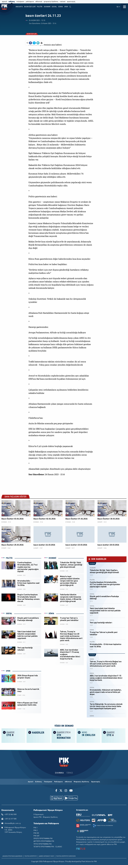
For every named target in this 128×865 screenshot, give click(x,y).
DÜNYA (51, 614)
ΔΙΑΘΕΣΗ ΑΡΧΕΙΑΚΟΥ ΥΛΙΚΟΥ (46, 856)
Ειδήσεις (38, 781)
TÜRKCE (69, 773)
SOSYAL (9, 614)
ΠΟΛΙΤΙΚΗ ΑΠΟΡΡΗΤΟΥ (30, 856)
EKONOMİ (52, 558)
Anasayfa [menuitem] (19, 7)
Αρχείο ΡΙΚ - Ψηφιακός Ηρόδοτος (46, 817)
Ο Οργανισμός (39, 814)
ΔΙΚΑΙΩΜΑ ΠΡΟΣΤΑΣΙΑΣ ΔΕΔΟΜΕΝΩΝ (12, 856)
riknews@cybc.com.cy (12, 823)
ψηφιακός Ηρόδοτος (51, 1)
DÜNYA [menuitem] (60, 7)
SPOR (8, 671)
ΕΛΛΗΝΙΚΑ (59, 773)
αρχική (4, 1)
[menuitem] (70, 7)
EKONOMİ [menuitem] (47, 7)
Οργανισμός (95, 781)
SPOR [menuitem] (66, 7)
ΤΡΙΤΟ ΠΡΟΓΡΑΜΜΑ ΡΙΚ (43, 844)
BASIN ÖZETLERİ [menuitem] (30, 7)
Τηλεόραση (48, 781)
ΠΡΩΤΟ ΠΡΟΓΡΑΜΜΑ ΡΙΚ (43, 838)
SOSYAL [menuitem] (54, 7)
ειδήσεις (12, 1)
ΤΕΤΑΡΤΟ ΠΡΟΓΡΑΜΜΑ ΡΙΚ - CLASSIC (48, 847)
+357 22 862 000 (10, 814)
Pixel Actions (86, 861)
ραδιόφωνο (30, 1)
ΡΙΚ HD (36, 833)
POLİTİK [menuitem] (39, 7)
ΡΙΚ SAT (36, 836)
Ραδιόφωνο (58, 781)
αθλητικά (38, 1)
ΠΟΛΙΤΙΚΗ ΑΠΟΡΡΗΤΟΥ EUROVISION (66, 856)
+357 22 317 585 (10, 819)
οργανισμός (71, 1)
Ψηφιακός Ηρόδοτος (81, 781)
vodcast (62, 1)
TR (118, 7)
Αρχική (30, 781)
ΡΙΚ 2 (36, 830)
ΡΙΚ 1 (36, 828)
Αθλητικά (68, 781)
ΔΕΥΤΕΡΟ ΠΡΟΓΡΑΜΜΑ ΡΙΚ (44, 841)
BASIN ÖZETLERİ (31, 34)
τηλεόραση (20, 1)
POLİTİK (9, 558)
